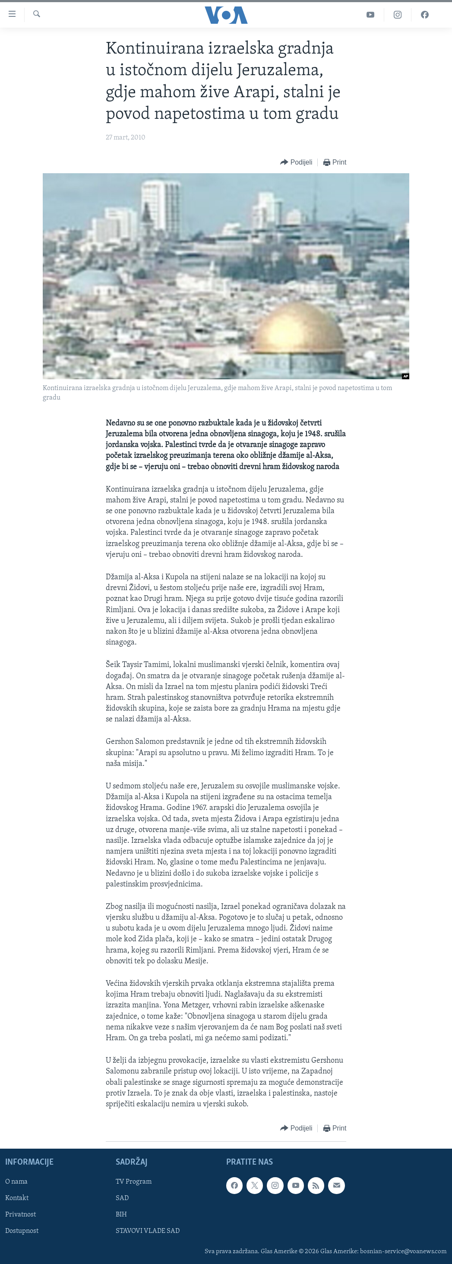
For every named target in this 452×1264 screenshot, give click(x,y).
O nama (16, 1182)
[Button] (296, 162)
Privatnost (20, 1215)
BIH (121, 1215)
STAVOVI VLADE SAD (148, 1231)
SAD (122, 1198)
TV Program (134, 1182)
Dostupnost (21, 1231)
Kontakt (16, 1198)
